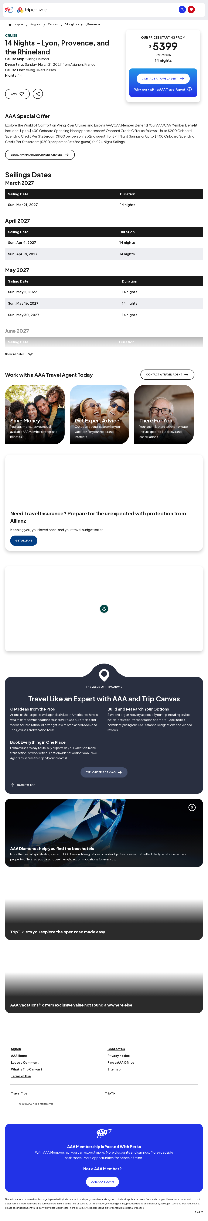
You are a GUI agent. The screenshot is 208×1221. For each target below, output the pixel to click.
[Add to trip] (104, 593)
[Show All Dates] (20, 354)
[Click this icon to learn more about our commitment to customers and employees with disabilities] (11, 1103)
